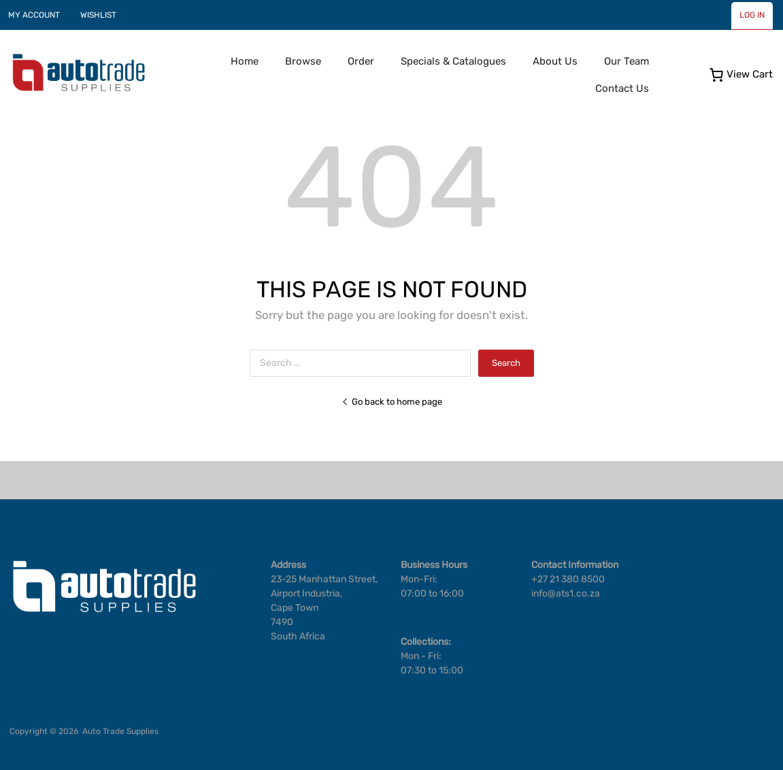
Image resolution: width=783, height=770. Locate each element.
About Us (555, 61)
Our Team (626, 61)
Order (361, 61)
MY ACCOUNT (34, 15)
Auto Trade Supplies (120, 731)
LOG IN (752, 15)
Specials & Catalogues (453, 61)
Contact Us (622, 88)
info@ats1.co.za (565, 593)
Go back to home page (391, 402)
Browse (303, 61)
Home (245, 61)
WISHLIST (98, 15)
